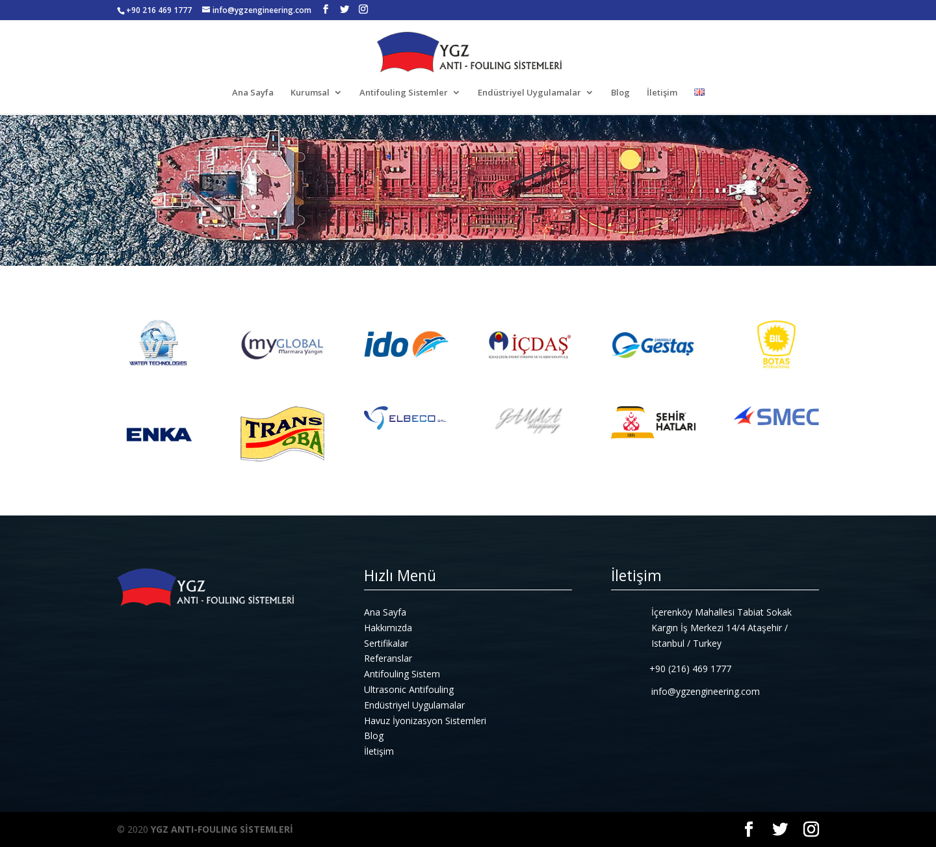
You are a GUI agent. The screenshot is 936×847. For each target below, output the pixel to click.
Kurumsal (310, 93)
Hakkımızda (388, 627)
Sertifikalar (386, 643)
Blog (620, 93)
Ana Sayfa (253, 93)
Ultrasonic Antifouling (409, 689)
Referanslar (388, 658)
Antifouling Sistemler (403, 93)
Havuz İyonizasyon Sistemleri (425, 720)
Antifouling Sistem (402, 674)
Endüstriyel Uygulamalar (529, 93)
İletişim (662, 93)
